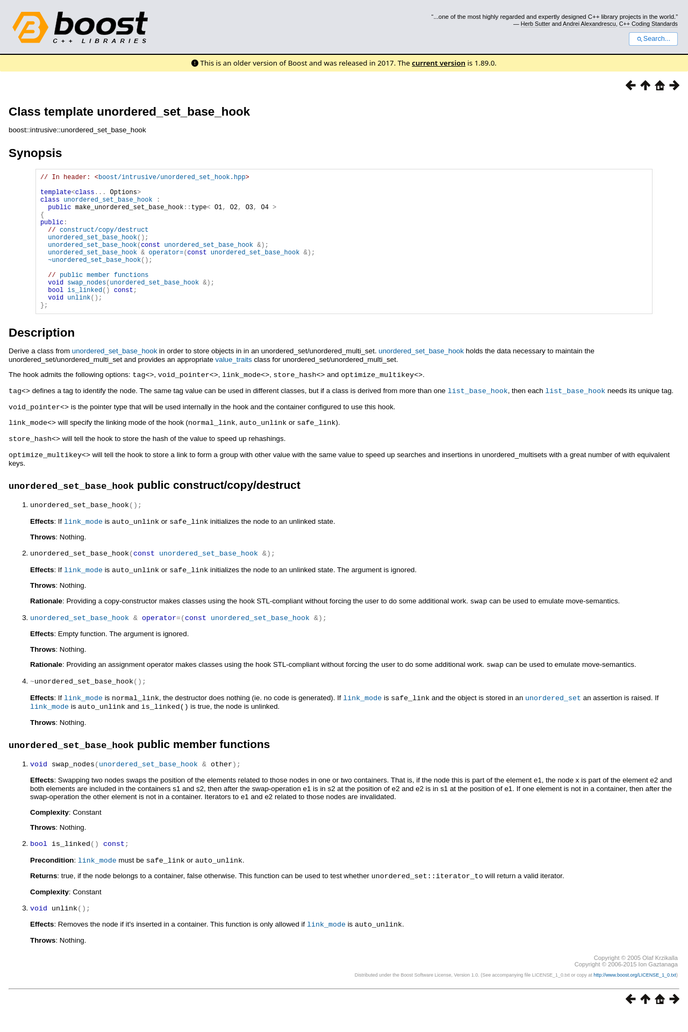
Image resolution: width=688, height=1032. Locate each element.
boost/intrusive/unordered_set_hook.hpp (172, 178)
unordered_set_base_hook (108, 205)
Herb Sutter (535, 23)
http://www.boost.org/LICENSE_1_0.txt (634, 992)
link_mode (83, 546)
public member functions (104, 297)
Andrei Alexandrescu (589, 23)
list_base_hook (478, 419)
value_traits (234, 389)
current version (438, 63)
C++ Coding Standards (648, 23)
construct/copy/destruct (104, 242)
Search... (653, 38)
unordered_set (553, 719)
